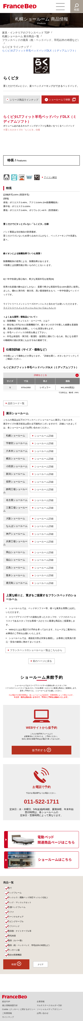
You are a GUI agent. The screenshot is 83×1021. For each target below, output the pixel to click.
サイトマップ (8, 1017)
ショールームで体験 (59, 99)
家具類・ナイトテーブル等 (19, 932)
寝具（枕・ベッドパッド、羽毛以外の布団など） (29, 946)
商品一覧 (8, 883)
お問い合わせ (42, 1013)
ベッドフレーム (15, 894)
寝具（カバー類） (16, 942)
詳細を (37, 375)
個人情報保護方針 (10, 1005)
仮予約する (41, 751)
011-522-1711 (41, 802)
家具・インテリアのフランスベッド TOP (26, 32)
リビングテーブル (16, 922)
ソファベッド (14, 927)
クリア (41, 966)
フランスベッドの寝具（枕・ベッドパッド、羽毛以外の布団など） (41, 40)
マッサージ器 (14, 951)
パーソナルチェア (16, 918)
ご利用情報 (7, 1013)
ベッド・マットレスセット (19, 903)
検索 (77, 9)
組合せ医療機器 (15, 956)
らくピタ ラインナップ (15, 46)
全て (10, 889)
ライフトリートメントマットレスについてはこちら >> (29, 308)
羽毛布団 (12, 937)
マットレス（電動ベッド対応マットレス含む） (28, 898)
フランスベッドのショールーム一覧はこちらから (36, 651)
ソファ (11, 913)
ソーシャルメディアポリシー (49, 1009)
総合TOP (6, 1001)
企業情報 (41, 1001)
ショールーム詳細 (43, 436)
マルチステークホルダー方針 (49, 1005)
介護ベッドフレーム (17, 908)
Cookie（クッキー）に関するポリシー (18, 1009)
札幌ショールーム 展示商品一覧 (20, 36)
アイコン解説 (50, 177)
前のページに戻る (42, 662)
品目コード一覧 (16, 403)
